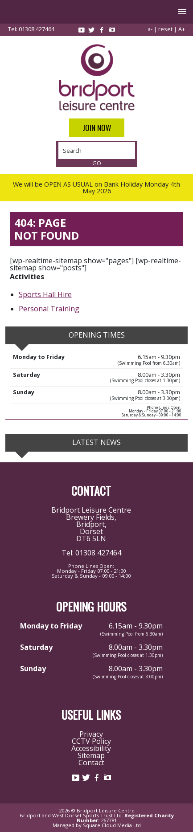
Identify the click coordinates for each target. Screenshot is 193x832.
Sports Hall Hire (45, 294)
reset (165, 29)
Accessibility (91, 748)
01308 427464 (36, 29)
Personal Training (49, 309)
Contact (91, 762)
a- (150, 29)
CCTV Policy (91, 741)
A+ (181, 29)
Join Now (96, 127)
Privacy (91, 734)
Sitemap (91, 755)
